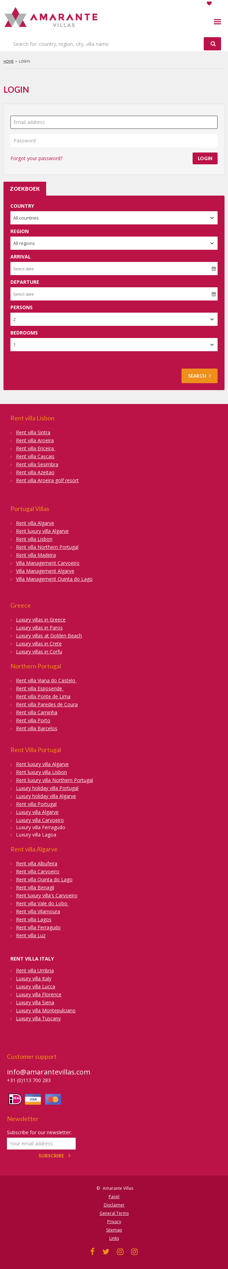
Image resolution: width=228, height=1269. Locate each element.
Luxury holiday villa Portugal (47, 788)
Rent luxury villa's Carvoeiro (46, 895)
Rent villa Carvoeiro (37, 871)
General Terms (114, 1213)
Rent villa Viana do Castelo (46, 680)
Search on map (27, 365)
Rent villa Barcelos (36, 728)
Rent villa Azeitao (35, 472)
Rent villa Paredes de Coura (47, 704)
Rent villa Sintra (33, 432)
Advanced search (29, 358)
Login (205, 158)
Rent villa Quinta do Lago (44, 879)
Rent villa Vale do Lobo (42, 903)
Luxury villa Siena (35, 1002)
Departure (24, 282)
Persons (21, 307)
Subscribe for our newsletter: (41, 1132)
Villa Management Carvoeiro (47, 563)
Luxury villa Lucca (35, 986)
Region (19, 231)
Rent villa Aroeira (35, 440)
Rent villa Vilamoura (38, 911)
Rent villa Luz (30, 935)
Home (8, 61)
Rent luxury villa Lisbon (41, 772)
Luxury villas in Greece (41, 619)
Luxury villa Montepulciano (46, 1010)
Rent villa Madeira (36, 555)
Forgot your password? (36, 158)
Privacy (114, 1222)
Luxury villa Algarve (37, 812)
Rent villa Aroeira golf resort (47, 480)
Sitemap (114, 1230)
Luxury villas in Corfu (39, 651)
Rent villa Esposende (40, 688)
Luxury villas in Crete (39, 643)
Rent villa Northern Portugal (47, 547)
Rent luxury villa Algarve (42, 531)
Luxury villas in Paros (39, 627)
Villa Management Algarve (45, 571)
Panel (114, 1197)
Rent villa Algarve (35, 523)
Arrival (20, 256)
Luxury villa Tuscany (38, 1018)
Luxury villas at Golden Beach (49, 635)
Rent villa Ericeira (35, 448)
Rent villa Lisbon (34, 539)
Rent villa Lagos (33, 919)
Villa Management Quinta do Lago (54, 579)
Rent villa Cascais (35, 456)
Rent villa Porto (33, 720)
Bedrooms (24, 332)
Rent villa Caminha (36, 712)
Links (114, 1238)
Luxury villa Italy (33, 978)
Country (22, 206)
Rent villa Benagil (35, 887)
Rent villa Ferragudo (38, 927)
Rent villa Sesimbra (37, 464)
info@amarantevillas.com (48, 1072)
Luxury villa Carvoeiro (40, 820)
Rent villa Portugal (36, 804)
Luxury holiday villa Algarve (46, 796)
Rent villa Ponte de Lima (43, 696)
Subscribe (51, 1156)
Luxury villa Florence (38, 994)
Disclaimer (114, 1205)
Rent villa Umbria (35, 970)
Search (199, 376)
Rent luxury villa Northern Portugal (54, 780)
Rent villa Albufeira (36, 863)
